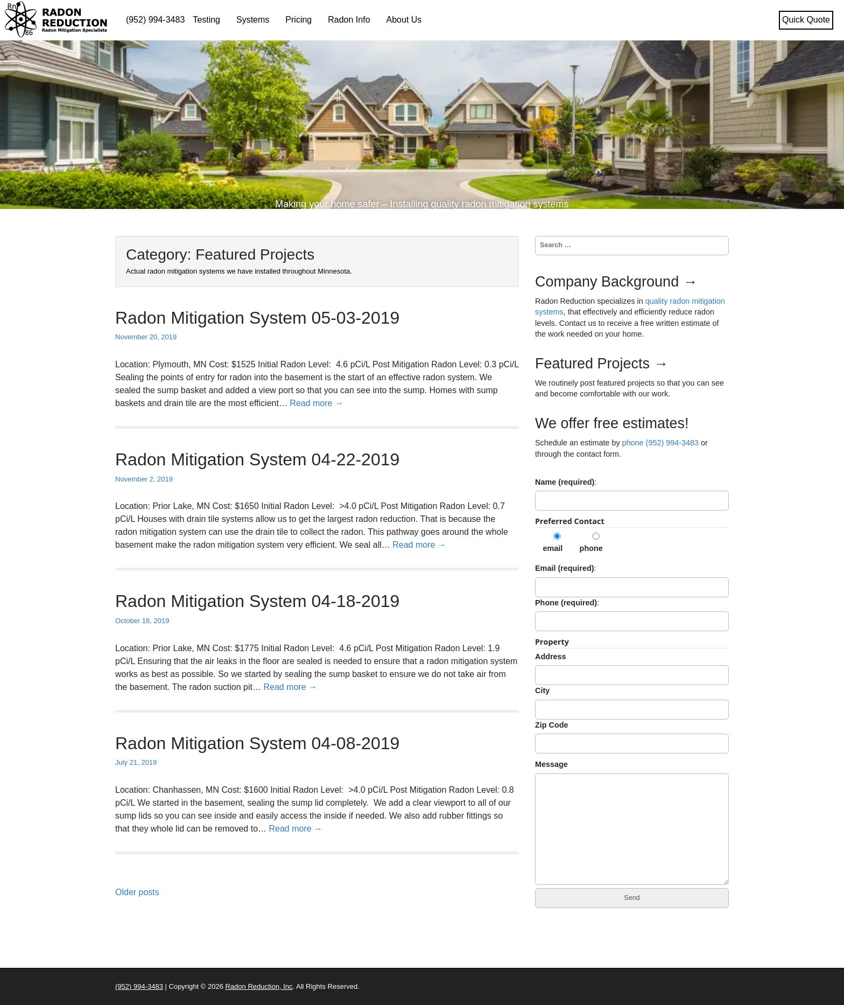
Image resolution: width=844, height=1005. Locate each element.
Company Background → (616, 282)
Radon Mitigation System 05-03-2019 (257, 317)
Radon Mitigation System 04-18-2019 (257, 601)
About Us (404, 19)
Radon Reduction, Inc (258, 986)
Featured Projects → (602, 363)
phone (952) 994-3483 (660, 442)
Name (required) (564, 482)
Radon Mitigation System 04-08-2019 (257, 743)
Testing (206, 19)
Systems (252, 19)
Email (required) (564, 568)
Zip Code (551, 725)
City (542, 690)
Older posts (137, 892)
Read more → (316, 403)
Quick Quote (806, 19)
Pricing (298, 19)
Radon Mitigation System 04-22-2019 (257, 459)
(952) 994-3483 (155, 19)
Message (551, 764)
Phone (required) (566, 602)
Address (550, 656)
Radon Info (349, 19)
